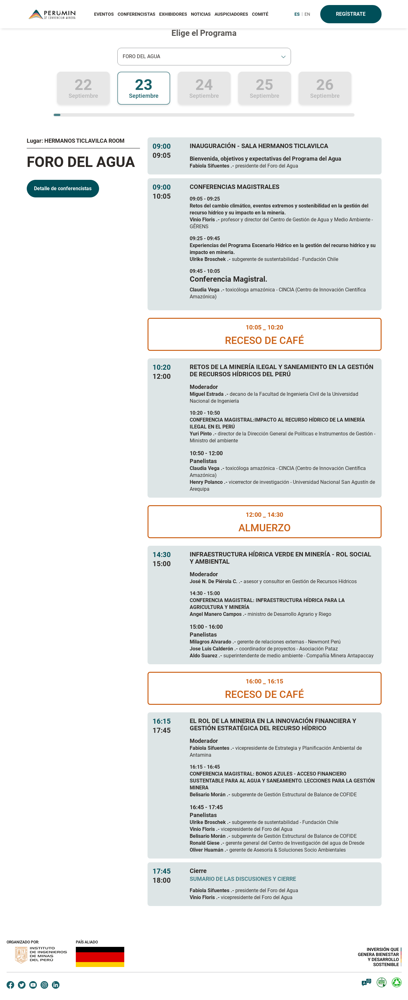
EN (307, 14)
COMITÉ (260, 14)
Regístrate (351, 14)
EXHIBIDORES (173, 14)
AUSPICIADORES (231, 14)
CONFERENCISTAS (136, 14)
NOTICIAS (201, 14)
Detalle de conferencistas (63, 188)
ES (297, 14)
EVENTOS (104, 14)
